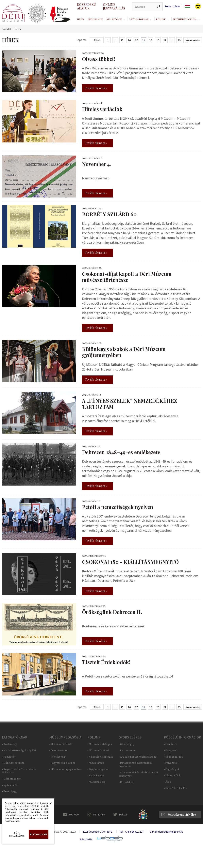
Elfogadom (38, 834)
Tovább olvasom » (96, 88)
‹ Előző (97, 40)
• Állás (167, 781)
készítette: (86, 839)
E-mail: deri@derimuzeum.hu (166, 831)
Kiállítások (114, 19)
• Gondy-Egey (127, 744)
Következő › (193, 40)
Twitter (123, 814)
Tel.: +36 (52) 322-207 (132, 831)
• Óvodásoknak (58, 750)
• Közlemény (9, 744)
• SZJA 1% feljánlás (175, 788)
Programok (95, 19)
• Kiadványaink (95, 775)
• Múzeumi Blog (96, 781)
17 (136, 40)
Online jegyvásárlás (114, 6)
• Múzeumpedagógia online (65, 769)
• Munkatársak (95, 763)
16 (129, 40)
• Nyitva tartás (10, 785)
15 (122, 40)
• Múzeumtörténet (98, 750)
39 (179, 40)
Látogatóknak (138, 19)
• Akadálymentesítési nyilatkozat (138, 756)
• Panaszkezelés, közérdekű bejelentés (135, 764)
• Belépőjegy (9, 791)
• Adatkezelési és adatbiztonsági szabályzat (138, 774)
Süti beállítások (17, 834)
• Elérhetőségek (11, 779)
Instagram (99, 814)
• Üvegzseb (171, 750)
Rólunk (161, 19)
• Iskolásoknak (57, 756)
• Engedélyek (171, 769)
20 (157, 40)
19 (150, 40)
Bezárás (48, 804)
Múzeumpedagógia (185, 19)
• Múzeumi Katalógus (99, 744)
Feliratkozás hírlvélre (181, 814)
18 (143, 40)
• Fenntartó (170, 744)
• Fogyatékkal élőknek (62, 763)
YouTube (74, 814)
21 (164, 40)
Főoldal (6, 29)
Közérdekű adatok (86, 6)
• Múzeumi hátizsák (13, 763)
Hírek (80, 19)
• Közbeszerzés (173, 756)
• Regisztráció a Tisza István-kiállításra (19, 770)
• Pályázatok (171, 763)
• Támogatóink (172, 775)
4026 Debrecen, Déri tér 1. (97, 831)
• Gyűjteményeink (97, 769)
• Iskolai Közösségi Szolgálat (19, 750)
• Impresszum (127, 750)
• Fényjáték (8, 756)
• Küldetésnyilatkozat (100, 756)
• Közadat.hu (126, 782)
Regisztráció (172, 6)
